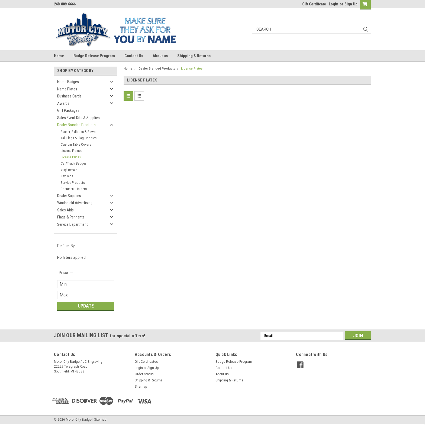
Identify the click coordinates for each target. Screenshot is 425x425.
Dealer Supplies (69, 195)
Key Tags (67, 176)
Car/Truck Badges (73, 163)
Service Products (73, 183)
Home (59, 55)
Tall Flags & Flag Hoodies (78, 138)
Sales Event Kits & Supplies (78, 117)
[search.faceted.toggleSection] (66, 272)
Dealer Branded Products (76, 124)
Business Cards (69, 96)
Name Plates (67, 89)
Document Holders (74, 189)
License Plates (71, 157)
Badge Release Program (94, 55)
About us (160, 55)
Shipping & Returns (194, 55)
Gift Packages (68, 110)
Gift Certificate (314, 4)
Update (86, 306)
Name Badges (68, 81)
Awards (63, 103)
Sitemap (141, 386)
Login (333, 4)
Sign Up (350, 4)
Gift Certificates (146, 362)
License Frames (71, 151)
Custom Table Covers (76, 144)
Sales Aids (65, 210)
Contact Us (133, 55)
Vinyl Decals (69, 170)
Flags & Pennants (71, 217)
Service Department (72, 224)
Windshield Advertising (74, 202)
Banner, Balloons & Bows (78, 132)
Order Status (144, 374)
